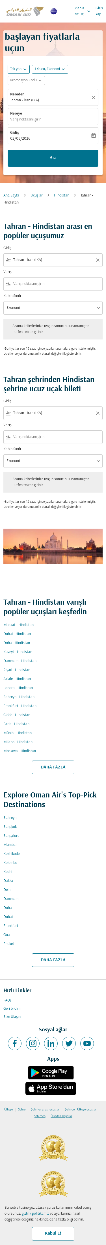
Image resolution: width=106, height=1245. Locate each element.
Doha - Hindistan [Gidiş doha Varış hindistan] (16, 643)
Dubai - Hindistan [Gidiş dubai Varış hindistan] (17, 634)
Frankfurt (10, 926)
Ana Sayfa (11, 195)
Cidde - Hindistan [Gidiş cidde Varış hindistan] (16, 715)
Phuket (8, 944)
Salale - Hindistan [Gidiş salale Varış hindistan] (17, 679)
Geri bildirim (12, 1009)
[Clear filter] (97, 260)
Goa (6, 935)
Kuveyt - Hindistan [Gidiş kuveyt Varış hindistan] (17, 652)
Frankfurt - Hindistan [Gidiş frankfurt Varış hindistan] (19, 706)
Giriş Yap (99, 11)
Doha (7, 908)
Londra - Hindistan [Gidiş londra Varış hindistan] (18, 688)
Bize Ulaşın (12, 1017)
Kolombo (10, 863)
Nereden (17, 94)
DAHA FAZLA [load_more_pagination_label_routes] (53, 767)
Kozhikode (11, 854)
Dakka (8, 881)
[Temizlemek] (94, 97)
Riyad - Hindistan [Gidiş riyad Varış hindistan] (16, 670)
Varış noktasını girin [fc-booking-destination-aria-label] (25, 119)
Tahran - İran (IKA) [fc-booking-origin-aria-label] (24, 100)
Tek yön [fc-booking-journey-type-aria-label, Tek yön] (15, 69)
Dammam (10, 899)
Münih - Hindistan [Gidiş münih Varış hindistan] (17, 733)
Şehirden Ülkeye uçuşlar (80, 1109)
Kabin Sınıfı (12, 296)
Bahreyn (9, 818)
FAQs (7, 1000)
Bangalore (11, 836)
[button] (50, 69)
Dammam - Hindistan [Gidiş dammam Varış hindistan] (19, 661)
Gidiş (14, 133)
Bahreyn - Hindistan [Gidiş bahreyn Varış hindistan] (18, 697)
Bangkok (10, 827)
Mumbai (9, 845)
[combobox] (53, 260)
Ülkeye (8, 1109)
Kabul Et (53, 1233)
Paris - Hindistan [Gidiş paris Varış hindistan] (16, 724)
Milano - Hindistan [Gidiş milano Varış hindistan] (18, 742)
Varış (7, 272)
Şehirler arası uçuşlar (45, 1109)
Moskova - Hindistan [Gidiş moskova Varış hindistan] (19, 751)
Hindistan (61, 195)
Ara (53, 158)
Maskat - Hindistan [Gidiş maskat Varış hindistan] (18, 625)
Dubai (8, 917)
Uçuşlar (37, 195)
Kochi (7, 872)
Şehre (21, 1109)
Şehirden (40, 1116)
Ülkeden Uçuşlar (61, 1116)
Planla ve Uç (84, 11)
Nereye (16, 113)
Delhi (7, 890)
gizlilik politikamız (35, 1214)
